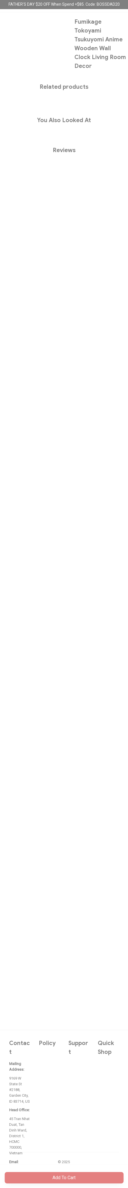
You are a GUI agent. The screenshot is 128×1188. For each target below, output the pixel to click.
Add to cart (64, 1177)
